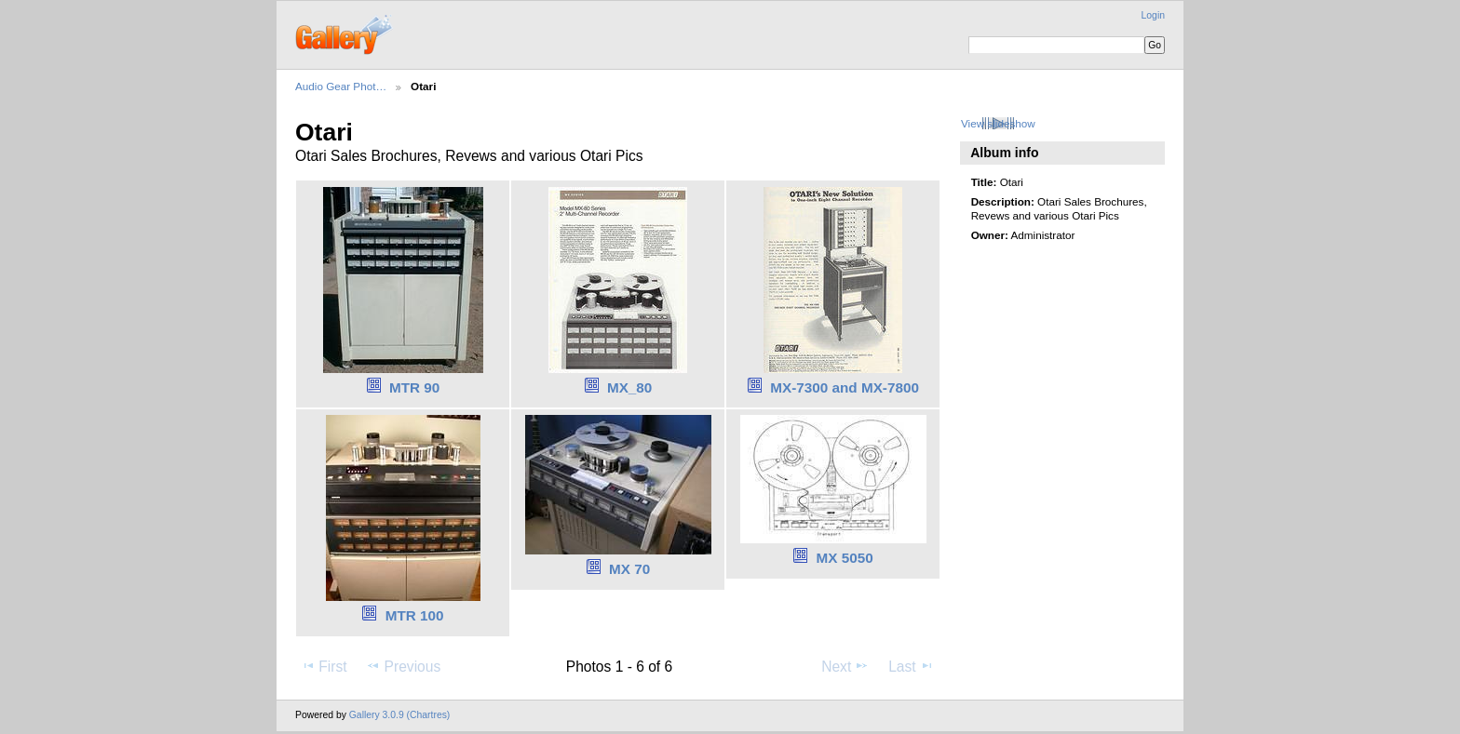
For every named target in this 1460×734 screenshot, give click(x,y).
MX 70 (629, 569)
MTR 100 (414, 615)
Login (1153, 15)
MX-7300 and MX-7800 (844, 387)
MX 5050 (845, 558)
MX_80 (629, 387)
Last (911, 666)
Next (845, 666)
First (323, 666)
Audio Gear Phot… (340, 86)
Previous (403, 666)
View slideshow (998, 123)
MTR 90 (414, 387)
